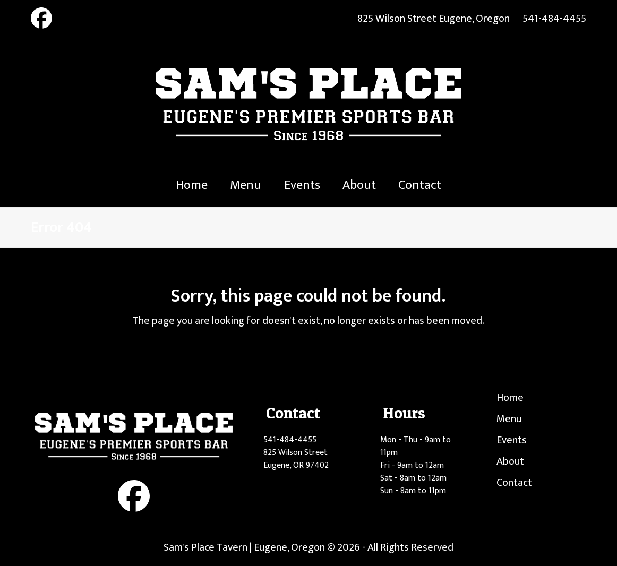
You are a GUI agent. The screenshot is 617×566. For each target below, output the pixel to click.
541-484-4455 (554, 19)
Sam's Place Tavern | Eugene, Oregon (244, 547)
